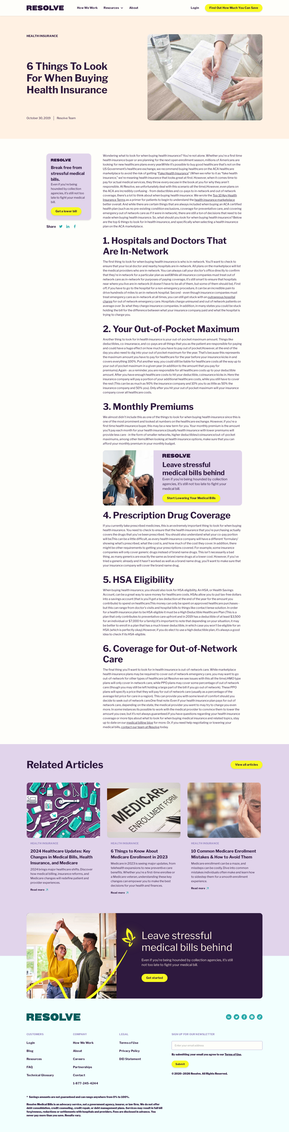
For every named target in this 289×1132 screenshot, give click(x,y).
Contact (79, 1075)
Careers (79, 1059)
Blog (30, 1051)
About (133, 8)
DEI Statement (130, 1059)
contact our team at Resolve (140, 727)
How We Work (87, 8)
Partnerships (82, 1067)
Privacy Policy (129, 1051)
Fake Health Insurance (173, 173)
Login (195, 8)
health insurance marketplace (214, 200)
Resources (34, 1059)
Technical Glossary (40, 1075)
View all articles (246, 764)
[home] (45, 7)
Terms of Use (128, 1043)
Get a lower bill (66, 211)
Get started (154, 978)
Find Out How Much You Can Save (233, 8)
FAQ (30, 1067)
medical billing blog (139, 722)
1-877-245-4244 (85, 1083)
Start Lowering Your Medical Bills (191, 498)
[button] (113, 8)
